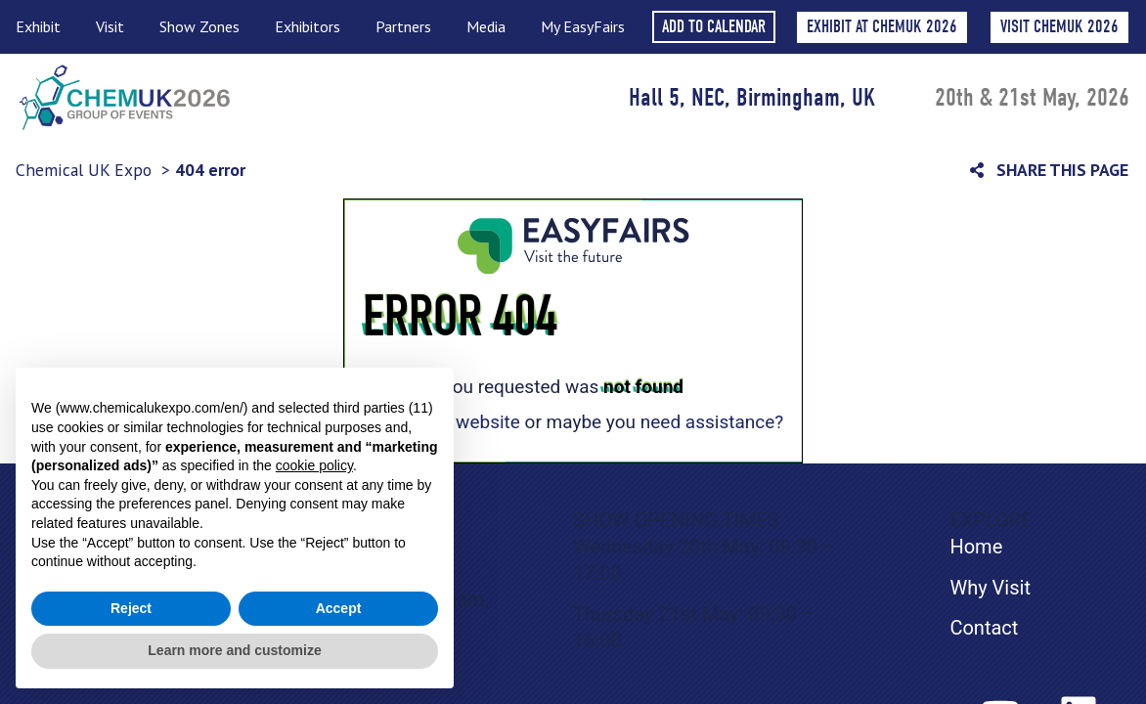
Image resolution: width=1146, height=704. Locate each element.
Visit (115, 27)
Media (490, 27)
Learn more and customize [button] (234, 650)
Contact (983, 627)
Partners (408, 27)
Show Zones (204, 27)
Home (975, 546)
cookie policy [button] (314, 465)
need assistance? (712, 422)
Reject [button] (131, 608)
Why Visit (990, 587)
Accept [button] (339, 608)
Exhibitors (312, 27)
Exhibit (43, 27)
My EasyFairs (583, 26)
